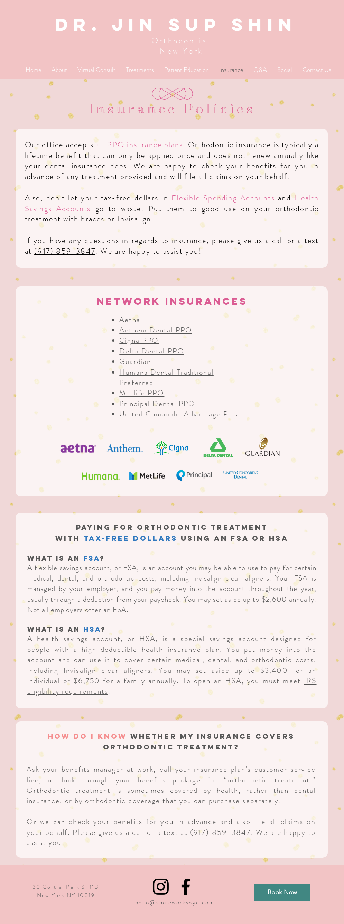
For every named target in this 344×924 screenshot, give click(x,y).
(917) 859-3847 (64, 251)
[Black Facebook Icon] (185, 886)
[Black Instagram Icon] (160, 886)
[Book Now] (282, 892)
